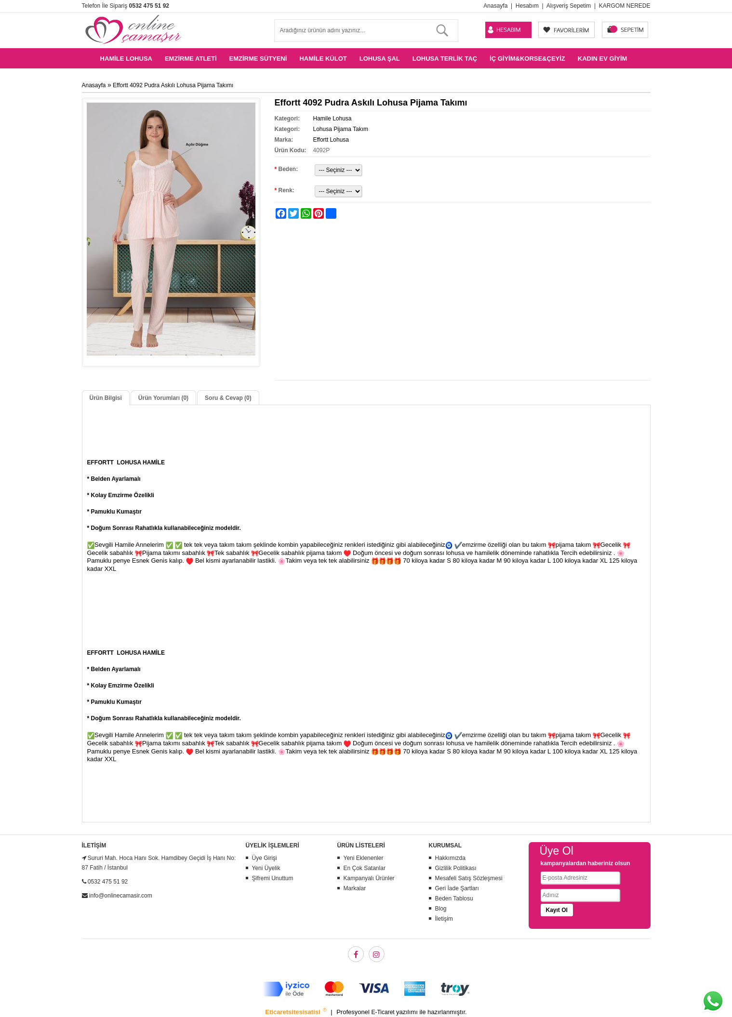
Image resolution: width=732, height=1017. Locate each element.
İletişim (444, 918)
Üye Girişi (264, 858)
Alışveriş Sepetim (568, 5)
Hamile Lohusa (126, 58)
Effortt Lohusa (331, 139)
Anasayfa (495, 5)
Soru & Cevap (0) (228, 398)
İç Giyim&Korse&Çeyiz (527, 58)
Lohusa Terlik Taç (445, 58)
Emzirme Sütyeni (258, 58)
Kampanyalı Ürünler (369, 878)
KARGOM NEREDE (625, 5)
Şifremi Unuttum (272, 878)
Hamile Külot (322, 58)
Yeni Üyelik (266, 868)
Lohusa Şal (379, 58)
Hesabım (527, 5)
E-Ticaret (383, 1012)
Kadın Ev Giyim (602, 58)
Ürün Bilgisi (106, 398)
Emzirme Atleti (191, 58)
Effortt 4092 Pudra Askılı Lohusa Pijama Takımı (173, 85)
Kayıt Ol (557, 910)
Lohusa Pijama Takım (340, 129)
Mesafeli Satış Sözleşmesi (469, 878)
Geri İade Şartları (457, 888)
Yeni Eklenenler (364, 858)
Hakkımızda (450, 858)
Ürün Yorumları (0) (163, 398)
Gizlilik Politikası (456, 868)
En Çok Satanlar (365, 868)
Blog (441, 908)
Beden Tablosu (454, 898)
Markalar (355, 888)
